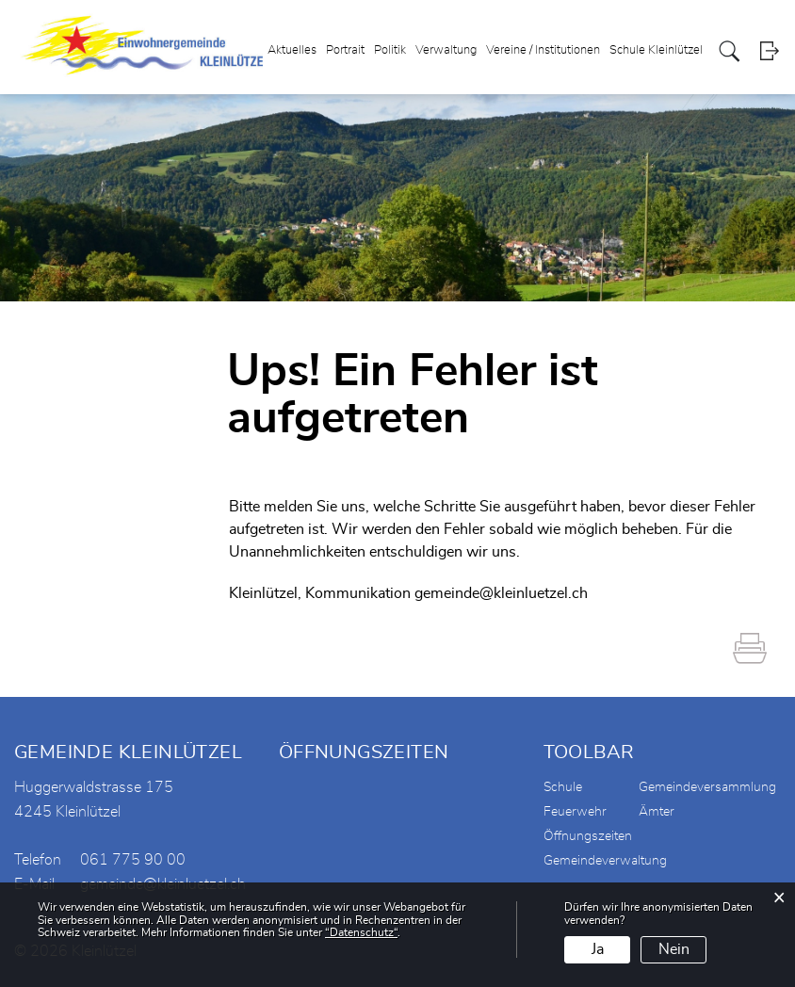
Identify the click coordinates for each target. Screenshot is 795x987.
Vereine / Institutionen (543, 50)
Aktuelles (292, 50)
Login (769, 51)
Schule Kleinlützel (656, 50)
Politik (390, 50)
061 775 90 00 (133, 859)
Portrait (345, 50)
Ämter (656, 811)
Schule (563, 787)
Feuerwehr (575, 811)
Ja (598, 949)
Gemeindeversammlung (707, 787)
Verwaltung (446, 50)
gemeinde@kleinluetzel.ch (501, 593)
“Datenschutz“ (361, 932)
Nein (674, 949)
